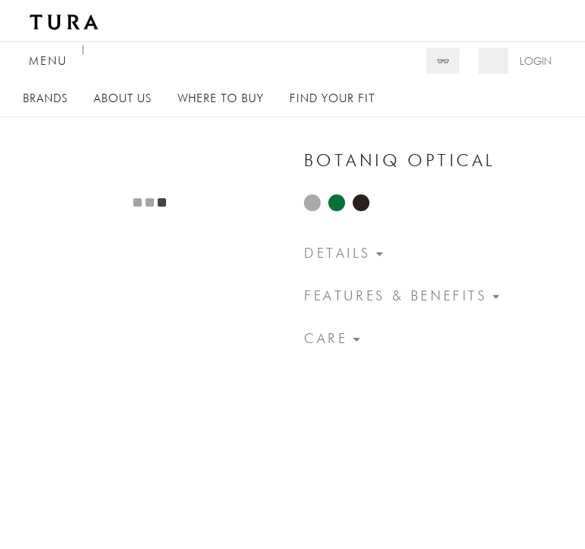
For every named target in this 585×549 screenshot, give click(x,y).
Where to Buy (220, 98)
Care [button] (325, 338)
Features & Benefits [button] (396, 295)
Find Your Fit (332, 98)
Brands (45, 98)
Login (535, 61)
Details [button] (337, 253)
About (123, 98)
